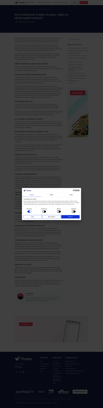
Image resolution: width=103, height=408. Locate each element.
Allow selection (51, 216)
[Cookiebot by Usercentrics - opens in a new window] (74, 190)
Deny (32, 216)
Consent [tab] (32, 194)
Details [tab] (51, 194)
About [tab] (71, 194)
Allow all (70, 216)
